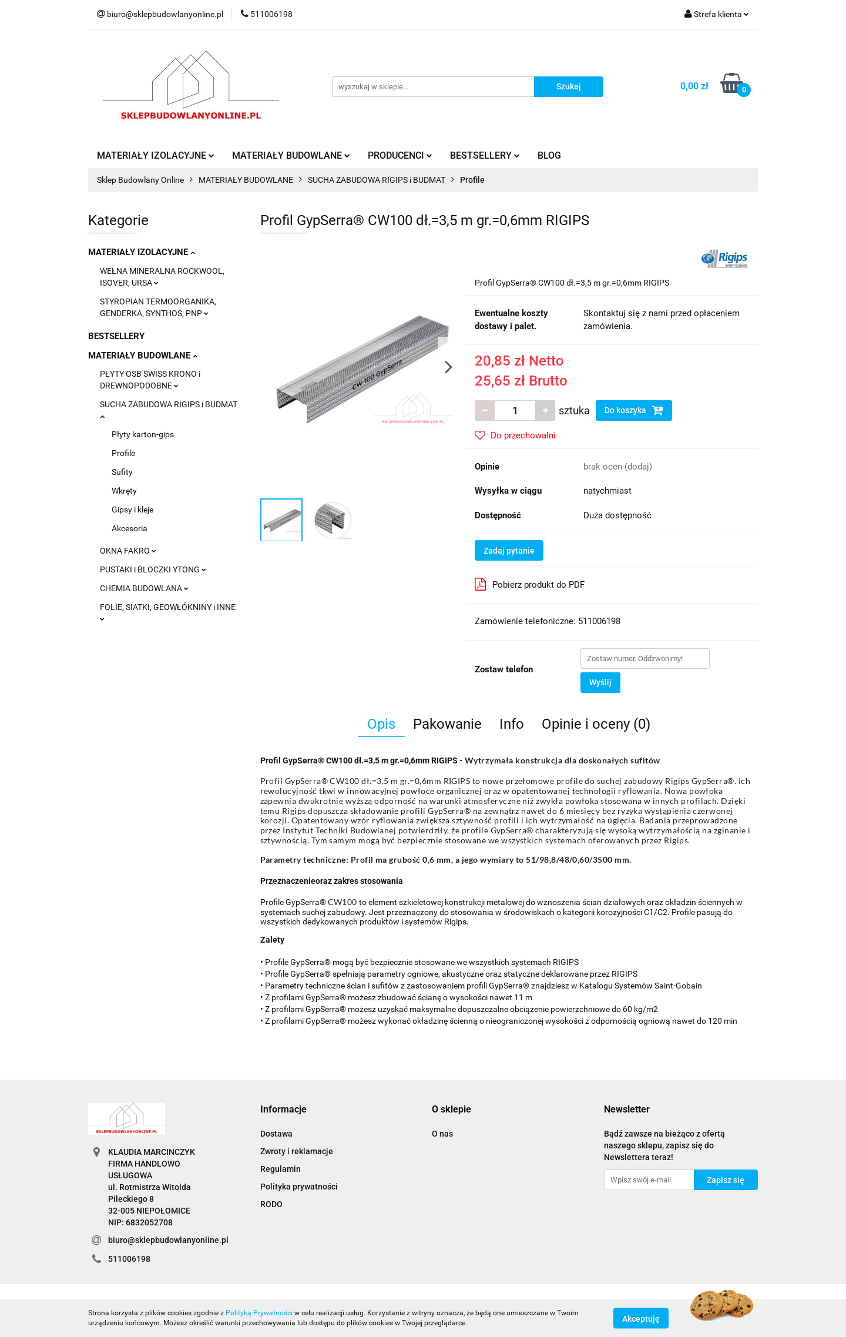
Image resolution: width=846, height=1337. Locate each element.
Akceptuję (641, 1318)
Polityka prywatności (299, 1186)
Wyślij (600, 682)
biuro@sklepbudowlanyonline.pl (168, 1240)
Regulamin (280, 1169)
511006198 (129, 1259)
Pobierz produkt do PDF (530, 584)
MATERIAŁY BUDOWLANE (291, 155)
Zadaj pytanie (509, 550)
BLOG (549, 155)
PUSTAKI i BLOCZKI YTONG (153, 569)
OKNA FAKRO (128, 550)
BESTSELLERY (485, 155)
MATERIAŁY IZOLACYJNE (155, 155)
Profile (123, 453)
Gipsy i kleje (132, 509)
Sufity (122, 472)
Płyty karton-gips (143, 434)
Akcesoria (129, 528)
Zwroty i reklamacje (296, 1151)
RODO (271, 1204)
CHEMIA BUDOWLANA (144, 588)
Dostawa (276, 1133)
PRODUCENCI (400, 155)
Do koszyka (634, 410)
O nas (442, 1133)
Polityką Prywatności (259, 1313)
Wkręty (124, 490)
